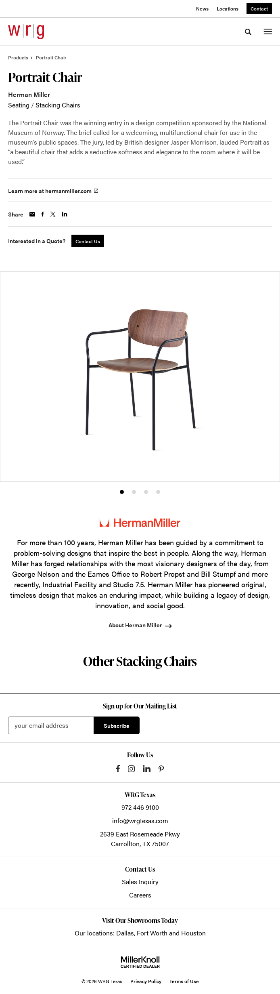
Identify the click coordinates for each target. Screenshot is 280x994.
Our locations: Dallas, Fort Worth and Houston (140, 932)
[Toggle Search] (248, 32)
